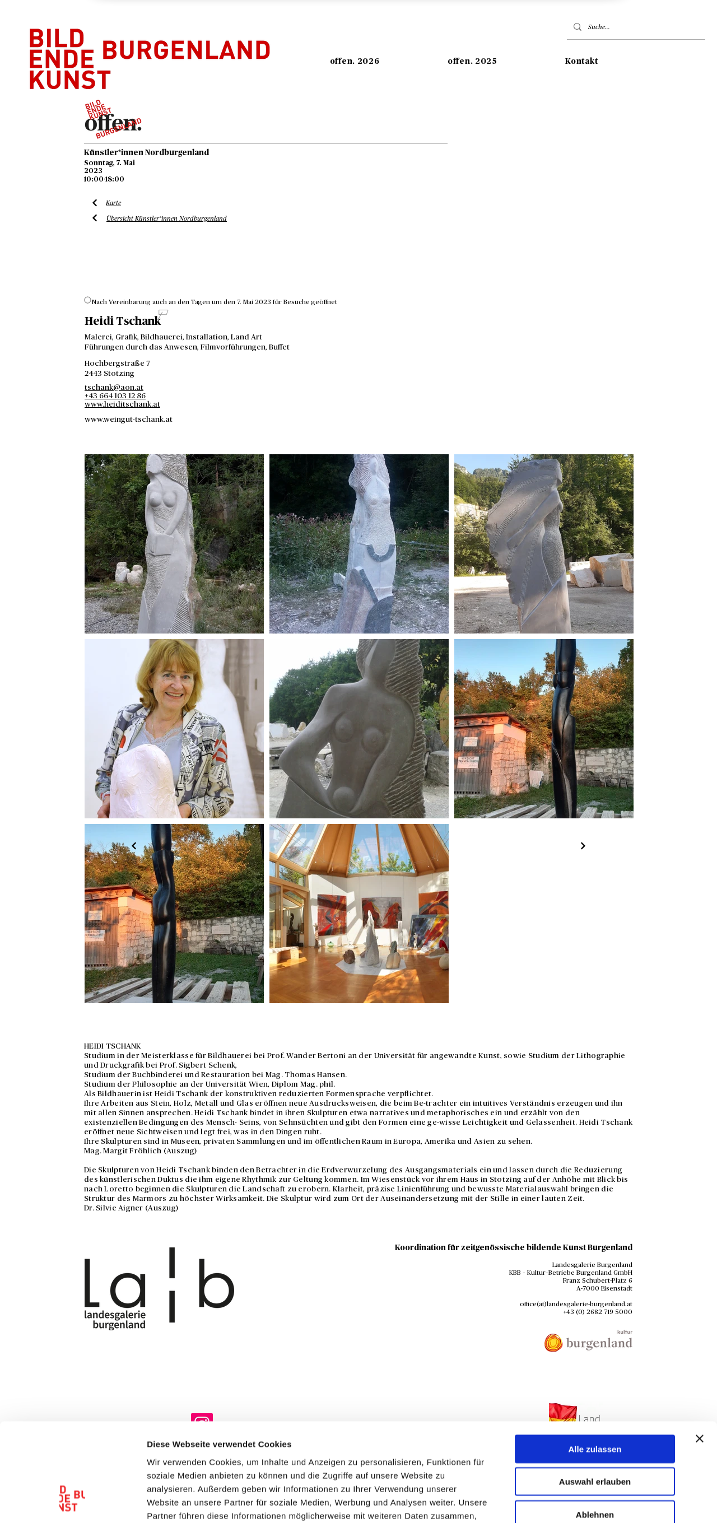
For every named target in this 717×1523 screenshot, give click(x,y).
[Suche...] (635, 27)
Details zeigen (595, 1501)
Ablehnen (595, 1427)
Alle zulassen (594, 1362)
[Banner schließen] (700, 1352)
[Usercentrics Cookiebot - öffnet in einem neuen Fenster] (73, 1501)
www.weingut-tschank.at (129, 419)
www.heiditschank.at (122, 404)
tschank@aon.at (114, 388)
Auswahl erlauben (595, 1395)
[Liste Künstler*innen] (134, 846)
